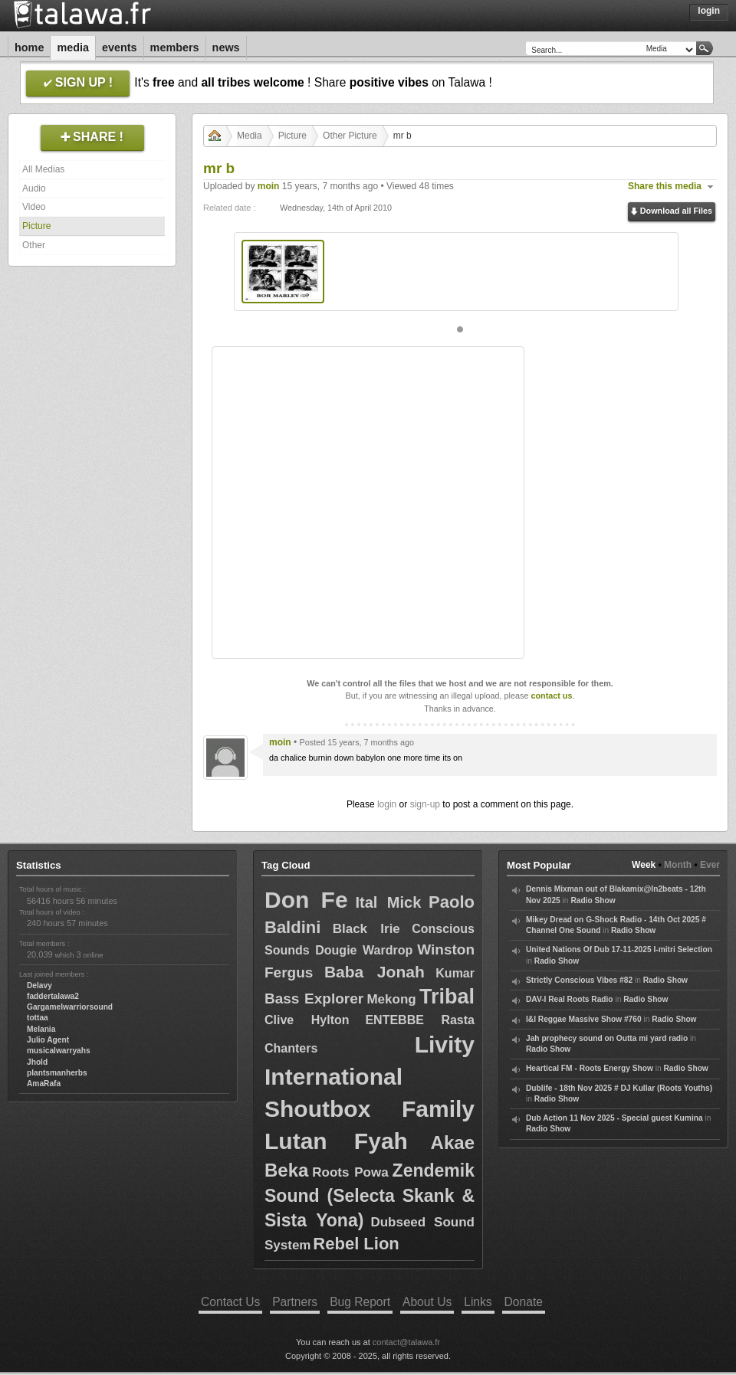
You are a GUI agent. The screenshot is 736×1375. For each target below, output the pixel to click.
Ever (710, 864)
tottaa (37, 1017)
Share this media (665, 186)
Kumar (455, 973)
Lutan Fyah (336, 1141)
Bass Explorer (313, 998)
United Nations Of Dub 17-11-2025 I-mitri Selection (619, 949)
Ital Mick (388, 902)
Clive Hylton (307, 1019)
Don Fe (306, 899)
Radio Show (592, 900)
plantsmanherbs (57, 1073)
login (386, 804)
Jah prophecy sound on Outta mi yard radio (607, 1038)
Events (119, 47)
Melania (41, 1029)
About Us (427, 1301)
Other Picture (350, 135)
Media (73, 47)
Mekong (391, 999)
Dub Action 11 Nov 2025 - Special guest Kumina (614, 1118)
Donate (523, 1301)
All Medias (43, 169)
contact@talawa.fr (406, 1342)
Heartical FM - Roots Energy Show (589, 1068)
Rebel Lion (356, 1243)
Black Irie (366, 929)
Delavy (39, 985)
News (226, 47)
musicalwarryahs (58, 1050)
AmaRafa (44, 1083)
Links (477, 1301)
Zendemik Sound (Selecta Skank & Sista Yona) (369, 1195)
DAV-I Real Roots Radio (569, 999)
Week (644, 864)
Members (174, 47)
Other (33, 245)
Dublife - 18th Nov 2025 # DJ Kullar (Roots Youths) (619, 1088)
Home (29, 47)
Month (678, 864)
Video (33, 206)
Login (709, 10)
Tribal (447, 996)
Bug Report (360, 1301)
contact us (551, 695)
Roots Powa (350, 1172)
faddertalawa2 (53, 996)
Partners (294, 1301)
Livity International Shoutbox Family (369, 1076)
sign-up (425, 804)
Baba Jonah (374, 972)
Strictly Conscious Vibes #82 (579, 980)
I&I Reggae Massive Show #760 (584, 1019)
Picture (36, 226)
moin (269, 186)
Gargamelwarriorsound (70, 1007)
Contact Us (230, 1301)
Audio (34, 188)
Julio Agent (48, 1040)
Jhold (37, 1062)
